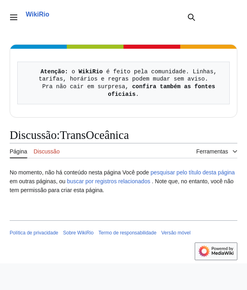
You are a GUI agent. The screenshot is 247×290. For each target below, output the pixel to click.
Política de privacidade (34, 233)
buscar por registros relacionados (108, 181)
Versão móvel (176, 233)
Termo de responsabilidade (127, 233)
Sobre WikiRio (78, 233)
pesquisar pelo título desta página (192, 172)
